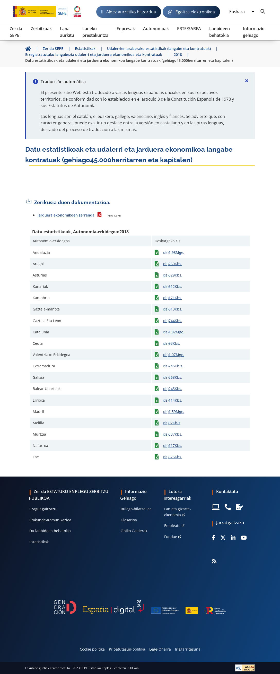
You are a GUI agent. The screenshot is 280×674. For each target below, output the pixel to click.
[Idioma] (241, 12)
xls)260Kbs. (172, 263)
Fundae (170, 536)
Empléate (172, 525)
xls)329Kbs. (172, 275)
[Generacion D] (140, 607)
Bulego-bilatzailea (136, 508)
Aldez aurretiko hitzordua (131, 12)
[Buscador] (263, 12)
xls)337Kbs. (172, 434)
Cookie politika (92, 649)
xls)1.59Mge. (173, 411)
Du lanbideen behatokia (50, 530)
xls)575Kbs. (172, 456)
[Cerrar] (246, 81)
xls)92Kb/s (171, 422)
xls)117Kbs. (172, 445)
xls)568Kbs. (172, 377)
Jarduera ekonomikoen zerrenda (66, 215)
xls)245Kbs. (172, 388)
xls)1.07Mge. (173, 354)
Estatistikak (39, 541)
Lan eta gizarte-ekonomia (177, 511)
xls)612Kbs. (172, 286)
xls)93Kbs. (171, 343)
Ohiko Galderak (134, 530)
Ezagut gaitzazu (42, 508)
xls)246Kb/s (172, 366)
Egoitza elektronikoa (195, 12)
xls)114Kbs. (172, 400)
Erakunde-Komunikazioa (50, 519)
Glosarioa (129, 519)
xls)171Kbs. (172, 297)
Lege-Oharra (160, 649)
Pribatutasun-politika (127, 649)
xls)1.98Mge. (173, 252)
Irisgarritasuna (187, 649)
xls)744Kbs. (172, 320)
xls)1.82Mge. (173, 332)
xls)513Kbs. (172, 309)
